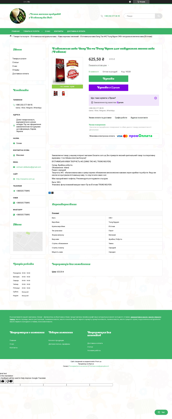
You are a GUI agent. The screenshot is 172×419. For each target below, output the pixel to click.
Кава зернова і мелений (68, 36)
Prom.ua (98, 361)
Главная (16, 31)
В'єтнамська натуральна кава (43, 36)
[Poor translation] (9, 381)
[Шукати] (158, 16)
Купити (108, 79)
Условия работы (94, 350)
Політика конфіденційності (99, 366)
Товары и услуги (31, 31)
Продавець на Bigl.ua (86, 364)
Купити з (108, 87)
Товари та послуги (21, 36)
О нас (47, 31)
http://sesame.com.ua (25, 179)
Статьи (15, 62)
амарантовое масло (139, 317)
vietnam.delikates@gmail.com (28, 167)
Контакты (58, 31)
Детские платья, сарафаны (59, 344)
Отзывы (15, 70)
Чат (161, 412)
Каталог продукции (56, 340)
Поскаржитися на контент (78, 366)
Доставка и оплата (76, 31)
